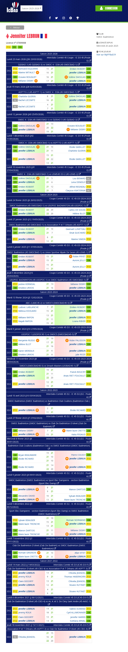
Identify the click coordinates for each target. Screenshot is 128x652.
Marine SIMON (78, 239)
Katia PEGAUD (78, 434)
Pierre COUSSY (78, 454)
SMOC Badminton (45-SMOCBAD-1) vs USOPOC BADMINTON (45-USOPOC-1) (49, 205)
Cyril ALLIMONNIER (76, 612)
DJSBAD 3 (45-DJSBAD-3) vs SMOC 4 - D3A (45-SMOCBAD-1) (49, 64)
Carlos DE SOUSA (77, 209)
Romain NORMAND (75, 520)
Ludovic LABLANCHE (28, 307)
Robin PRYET (79, 256)
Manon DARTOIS (77, 489)
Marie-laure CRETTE (75, 430)
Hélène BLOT (79, 213)
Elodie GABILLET (77, 147)
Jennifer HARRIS (77, 617)
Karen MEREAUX (26, 350)
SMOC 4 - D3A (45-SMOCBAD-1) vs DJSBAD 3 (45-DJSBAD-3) (49, 119)
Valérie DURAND (77, 608)
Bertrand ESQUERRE (28, 68)
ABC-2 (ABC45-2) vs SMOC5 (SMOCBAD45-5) (49, 302)
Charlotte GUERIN (27, 96)
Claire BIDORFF (25, 581)
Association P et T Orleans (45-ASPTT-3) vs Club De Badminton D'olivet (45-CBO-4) (48, 628)
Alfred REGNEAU (77, 186)
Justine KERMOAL (26, 284)
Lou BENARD (79, 178)
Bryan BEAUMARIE (27, 455)
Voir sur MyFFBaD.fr (106, 54)
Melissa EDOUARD (27, 310)
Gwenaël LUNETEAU (75, 229)
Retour (16, 27)
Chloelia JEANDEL (77, 572)
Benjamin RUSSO (26, 340)
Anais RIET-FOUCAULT (74, 375)
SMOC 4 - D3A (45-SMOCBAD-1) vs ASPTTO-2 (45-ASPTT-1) (49, 142)
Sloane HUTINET (77, 585)
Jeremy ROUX (24, 576)
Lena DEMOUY (78, 182)
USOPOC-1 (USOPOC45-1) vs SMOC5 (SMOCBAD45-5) (49, 334)
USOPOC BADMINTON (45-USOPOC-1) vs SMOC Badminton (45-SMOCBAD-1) (49, 279)
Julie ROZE (80, 354)
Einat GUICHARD (77, 232)
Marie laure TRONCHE (74, 499)
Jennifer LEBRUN (77, 72)
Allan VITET (80, 552)
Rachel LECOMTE (26, 100)
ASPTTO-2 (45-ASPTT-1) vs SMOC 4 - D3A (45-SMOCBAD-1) (49, 92)
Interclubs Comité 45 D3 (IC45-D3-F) (72, 564)
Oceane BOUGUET (27, 77)
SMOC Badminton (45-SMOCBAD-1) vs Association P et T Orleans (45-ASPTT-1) (49, 224)
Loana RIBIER (78, 321)
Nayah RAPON (25, 321)
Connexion (108, 8)
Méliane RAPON (26, 317)
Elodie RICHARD (77, 410)
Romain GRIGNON (27, 552)
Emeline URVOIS (26, 287)
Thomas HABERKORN (74, 576)
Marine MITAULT (26, 72)
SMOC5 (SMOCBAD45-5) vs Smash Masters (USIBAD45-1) (49, 365)
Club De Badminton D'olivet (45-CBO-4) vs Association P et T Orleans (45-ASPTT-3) (48, 568)
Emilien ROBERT (77, 68)
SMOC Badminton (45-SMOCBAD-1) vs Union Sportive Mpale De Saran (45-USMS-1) (49, 252)
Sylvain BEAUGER (77, 496)
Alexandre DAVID (26, 495)
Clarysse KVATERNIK (75, 190)
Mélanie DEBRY (25, 80)
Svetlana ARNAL (77, 620)
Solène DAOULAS (77, 77)
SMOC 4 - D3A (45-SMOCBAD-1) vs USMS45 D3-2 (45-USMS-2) (49, 174)
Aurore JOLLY (79, 260)
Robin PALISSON (77, 340)
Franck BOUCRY (77, 372)
